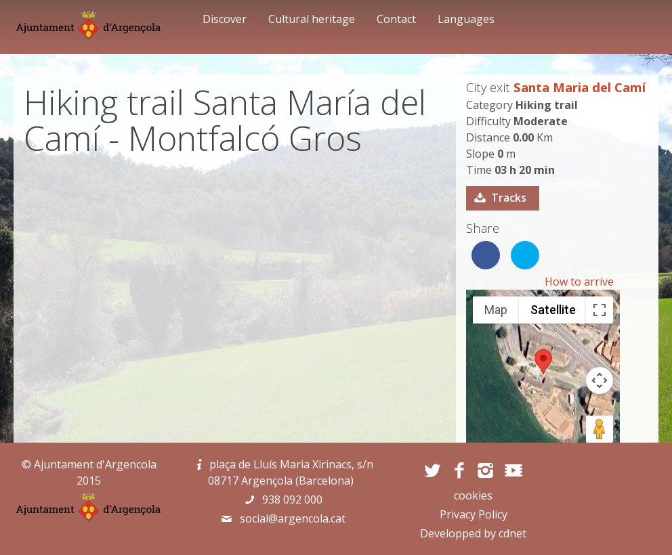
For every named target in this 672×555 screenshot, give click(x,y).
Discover (225, 19)
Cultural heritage (311, 19)
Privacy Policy (473, 514)
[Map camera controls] (599, 380)
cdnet (512, 533)
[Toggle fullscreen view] (599, 310)
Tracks (508, 197)
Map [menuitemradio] (495, 310)
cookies (473, 495)
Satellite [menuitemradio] (553, 310)
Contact (396, 19)
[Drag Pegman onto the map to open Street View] (599, 429)
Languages (466, 19)
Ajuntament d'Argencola (95, 464)
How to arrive (579, 281)
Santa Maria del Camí (579, 87)
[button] (543, 361)
